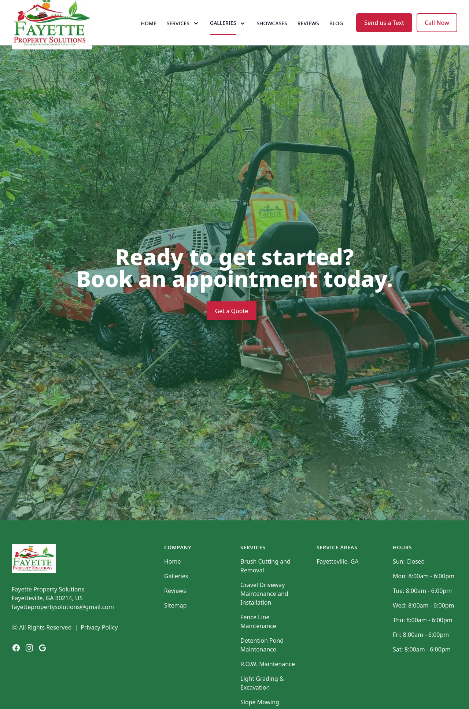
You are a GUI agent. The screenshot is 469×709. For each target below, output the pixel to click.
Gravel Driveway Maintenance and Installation (264, 613)
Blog (336, 32)
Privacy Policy (99, 646)
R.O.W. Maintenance (267, 683)
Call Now (437, 32)
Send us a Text (384, 32)
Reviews (308, 32)
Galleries (176, 595)
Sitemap (175, 624)
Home (148, 32)
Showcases (271, 32)
